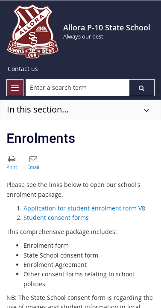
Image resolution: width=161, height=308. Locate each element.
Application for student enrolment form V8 (84, 208)
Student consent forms (56, 217)
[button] (142, 87)
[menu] (14, 87)
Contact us (23, 69)
